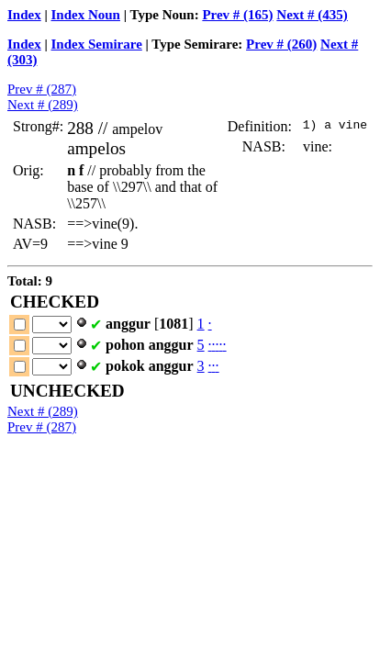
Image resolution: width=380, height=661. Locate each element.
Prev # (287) (41, 89)
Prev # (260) (281, 44)
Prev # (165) (237, 14)
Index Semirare (96, 44)
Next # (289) (42, 104)
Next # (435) (311, 14)
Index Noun (85, 14)
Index (24, 14)
